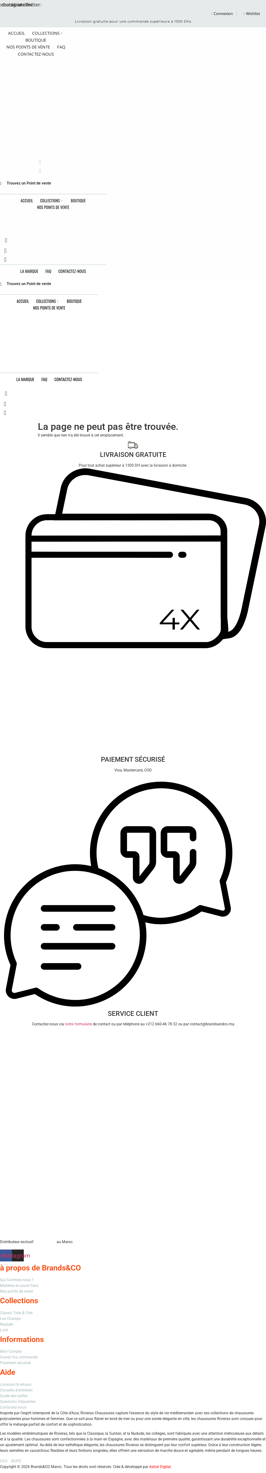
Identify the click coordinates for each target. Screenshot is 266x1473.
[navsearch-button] (6, 240)
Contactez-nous (36, 50)
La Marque (29, 271)
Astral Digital (160, 1466)
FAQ (61, 45)
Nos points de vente (28, 45)
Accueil (16, 32)
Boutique (35, 38)
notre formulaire (78, 1024)
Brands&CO (56, 218)
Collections (47, 32)
